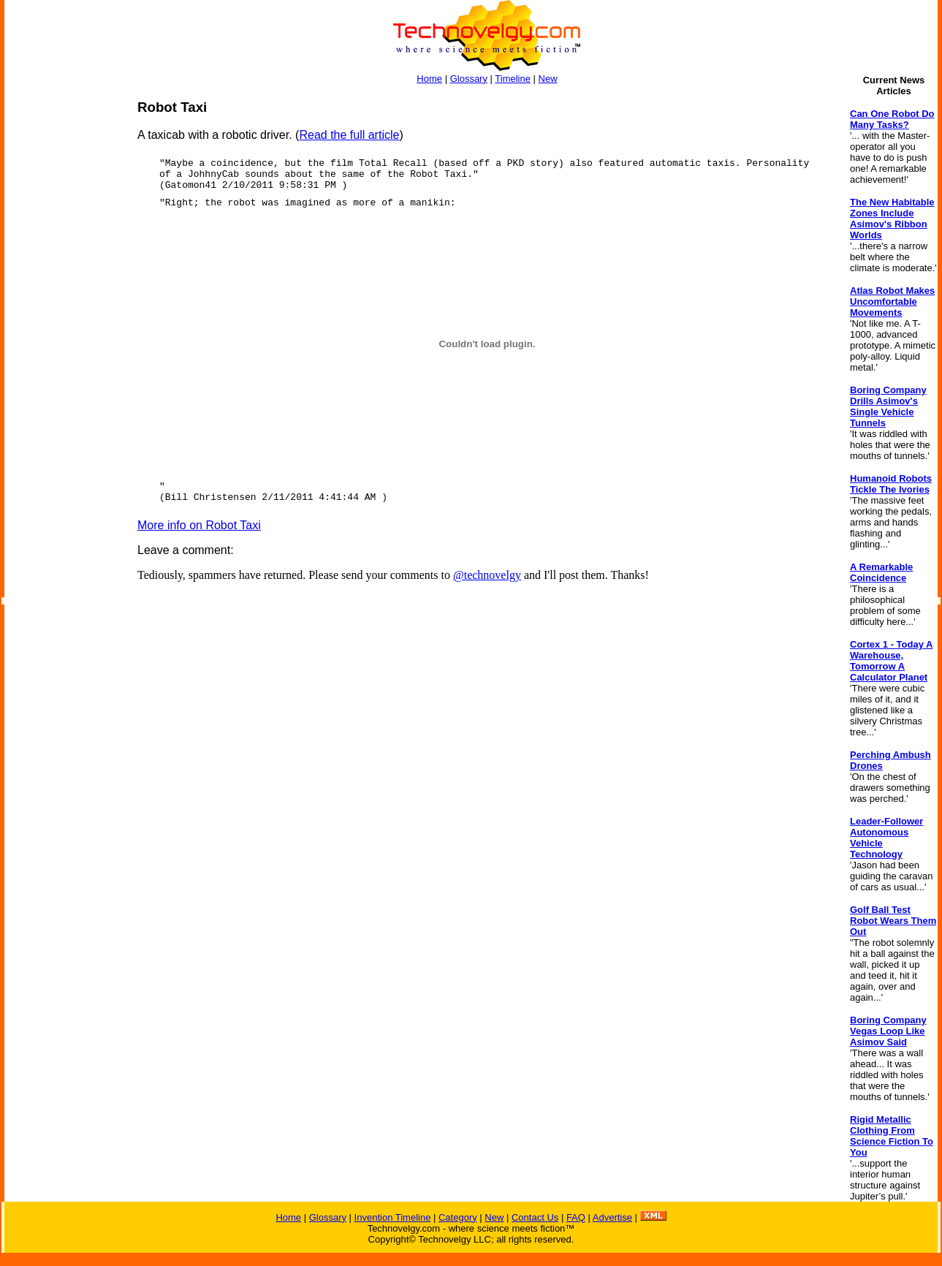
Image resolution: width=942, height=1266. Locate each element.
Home (429, 78)
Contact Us (535, 1217)
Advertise (612, 1217)
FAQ (575, 1217)
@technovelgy (487, 575)
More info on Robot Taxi (199, 525)
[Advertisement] (62, 318)
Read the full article (349, 135)
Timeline (513, 78)
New (548, 78)
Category (457, 1217)
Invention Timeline (392, 1217)
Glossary (468, 78)
